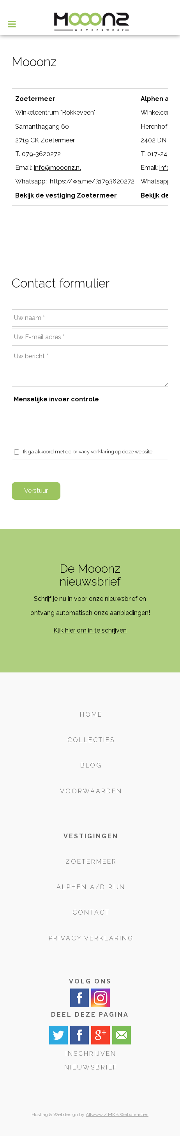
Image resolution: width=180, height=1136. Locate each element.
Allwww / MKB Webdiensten (117, 1114)
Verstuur (36, 490)
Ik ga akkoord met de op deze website (87, 452)
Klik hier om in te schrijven (90, 630)
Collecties (91, 740)
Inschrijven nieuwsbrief (91, 1060)
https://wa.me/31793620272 (91, 181)
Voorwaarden (91, 791)
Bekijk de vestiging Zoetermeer (66, 195)
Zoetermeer (91, 861)
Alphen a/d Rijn (90, 887)
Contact (91, 912)
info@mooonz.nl (57, 167)
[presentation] (73, 423)
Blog (91, 765)
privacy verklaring (93, 452)
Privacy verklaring (91, 938)
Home (91, 714)
